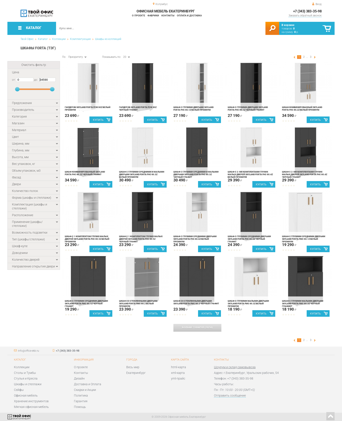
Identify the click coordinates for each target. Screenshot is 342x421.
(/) (197, 327)
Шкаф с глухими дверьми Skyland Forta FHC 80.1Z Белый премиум (193, 108)
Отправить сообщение (230, 395)
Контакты (167, 15)
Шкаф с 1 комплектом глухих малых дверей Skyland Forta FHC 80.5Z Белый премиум (87, 239)
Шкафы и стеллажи (27, 384)
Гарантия (80, 401)
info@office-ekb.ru (28, 350)
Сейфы (19, 390)
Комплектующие (80, 39)
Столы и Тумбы (25, 373)
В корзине (288, 25)
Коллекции (59, 39)
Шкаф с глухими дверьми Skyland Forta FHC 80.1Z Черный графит (248, 108)
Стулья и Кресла (26, 378)
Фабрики (153, 15)
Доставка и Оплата (87, 384)
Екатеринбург (136, 373)
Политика (81, 395)
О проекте (138, 15)
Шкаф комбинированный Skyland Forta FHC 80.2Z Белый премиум (302, 108)
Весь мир (132, 367)
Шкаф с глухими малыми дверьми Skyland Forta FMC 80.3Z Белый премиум (248, 303)
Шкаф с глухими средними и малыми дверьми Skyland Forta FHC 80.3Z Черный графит (196, 174)
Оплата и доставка (189, 15)
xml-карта (178, 373)
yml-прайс (178, 378)
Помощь (80, 407)
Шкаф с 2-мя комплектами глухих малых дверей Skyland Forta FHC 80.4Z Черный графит (304, 174)
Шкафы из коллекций (108, 39)
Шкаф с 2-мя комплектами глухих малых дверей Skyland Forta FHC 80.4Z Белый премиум (250, 174)
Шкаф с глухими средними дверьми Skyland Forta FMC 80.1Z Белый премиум (303, 239)
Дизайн (79, 378)
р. (296, 32)
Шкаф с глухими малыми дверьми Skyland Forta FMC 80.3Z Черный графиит (302, 303)
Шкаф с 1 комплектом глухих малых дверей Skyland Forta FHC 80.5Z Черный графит (140, 239)
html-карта (178, 367)
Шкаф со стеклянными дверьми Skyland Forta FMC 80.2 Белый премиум (138, 303)
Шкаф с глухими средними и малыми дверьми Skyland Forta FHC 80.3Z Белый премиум (141, 174)
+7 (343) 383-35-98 (307, 11)
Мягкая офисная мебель (31, 407)
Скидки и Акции (85, 390)
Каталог (43, 39)
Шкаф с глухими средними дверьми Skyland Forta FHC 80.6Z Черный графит (249, 239)
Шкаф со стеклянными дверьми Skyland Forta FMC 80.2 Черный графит (196, 302)
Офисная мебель (26, 395)
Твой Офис (27, 39)
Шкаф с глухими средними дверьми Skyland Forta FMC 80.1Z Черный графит (86, 303)
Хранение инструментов (31, 401)
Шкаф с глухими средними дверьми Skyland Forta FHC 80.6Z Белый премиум (195, 239)
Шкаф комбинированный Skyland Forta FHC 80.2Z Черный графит (85, 173)
